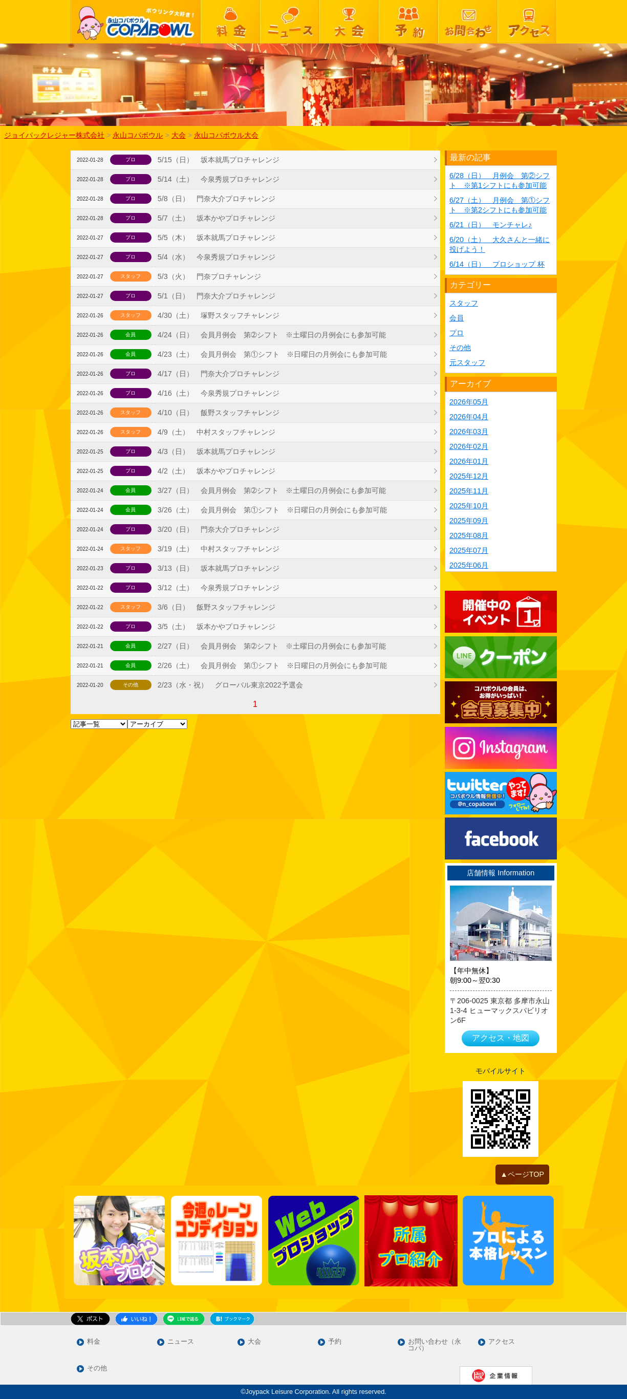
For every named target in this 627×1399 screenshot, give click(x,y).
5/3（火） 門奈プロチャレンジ (209, 276)
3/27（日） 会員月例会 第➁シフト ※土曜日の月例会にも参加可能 (272, 490)
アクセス (501, 1342)
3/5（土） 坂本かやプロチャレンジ (216, 626)
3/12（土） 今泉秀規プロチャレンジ (218, 588)
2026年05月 (468, 402)
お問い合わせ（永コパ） (434, 1345)
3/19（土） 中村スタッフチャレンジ (218, 549)
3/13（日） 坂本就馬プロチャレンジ (218, 568)
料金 (93, 1342)
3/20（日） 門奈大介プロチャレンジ (218, 529)
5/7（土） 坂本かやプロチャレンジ (216, 218)
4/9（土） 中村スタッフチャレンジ (216, 432)
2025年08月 (468, 535)
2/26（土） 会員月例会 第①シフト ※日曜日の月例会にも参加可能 (272, 665)
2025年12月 (468, 476)
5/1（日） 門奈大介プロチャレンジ (216, 296)
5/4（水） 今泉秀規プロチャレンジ (216, 257)
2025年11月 (468, 491)
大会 (254, 1342)
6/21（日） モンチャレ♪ (490, 225)
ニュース (180, 1342)
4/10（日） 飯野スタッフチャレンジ (218, 412)
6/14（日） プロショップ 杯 (497, 264)
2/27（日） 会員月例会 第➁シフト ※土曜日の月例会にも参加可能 (272, 646)
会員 (456, 318)
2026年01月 (468, 461)
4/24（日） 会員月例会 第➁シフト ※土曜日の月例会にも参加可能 (272, 335)
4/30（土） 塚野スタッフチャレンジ (218, 315)
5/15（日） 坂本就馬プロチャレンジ (218, 160)
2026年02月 (468, 446)
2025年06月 (468, 565)
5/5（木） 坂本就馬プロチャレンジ (216, 237)
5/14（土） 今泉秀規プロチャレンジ (218, 179)
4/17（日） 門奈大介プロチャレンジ (218, 374)
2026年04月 (468, 417)
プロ (456, 333)
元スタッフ (467, 362)
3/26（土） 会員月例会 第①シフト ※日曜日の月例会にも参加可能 (272, 510)
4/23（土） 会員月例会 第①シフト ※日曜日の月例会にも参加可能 (272, 354)
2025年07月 (468, 550)
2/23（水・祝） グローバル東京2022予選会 (230, 685)
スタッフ (463, 303)
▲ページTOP (523, 1174)
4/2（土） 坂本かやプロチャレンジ (216, 471)
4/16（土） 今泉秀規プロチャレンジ (218, 393)
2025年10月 (468, 506)
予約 (334, 1342)
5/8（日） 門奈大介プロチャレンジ (216, 199)
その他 (460, 347)
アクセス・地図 (500, 1038)
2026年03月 (468, 431)
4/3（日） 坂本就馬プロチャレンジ (216, 451)
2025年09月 (468, 520)
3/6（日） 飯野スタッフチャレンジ (216, 607)
